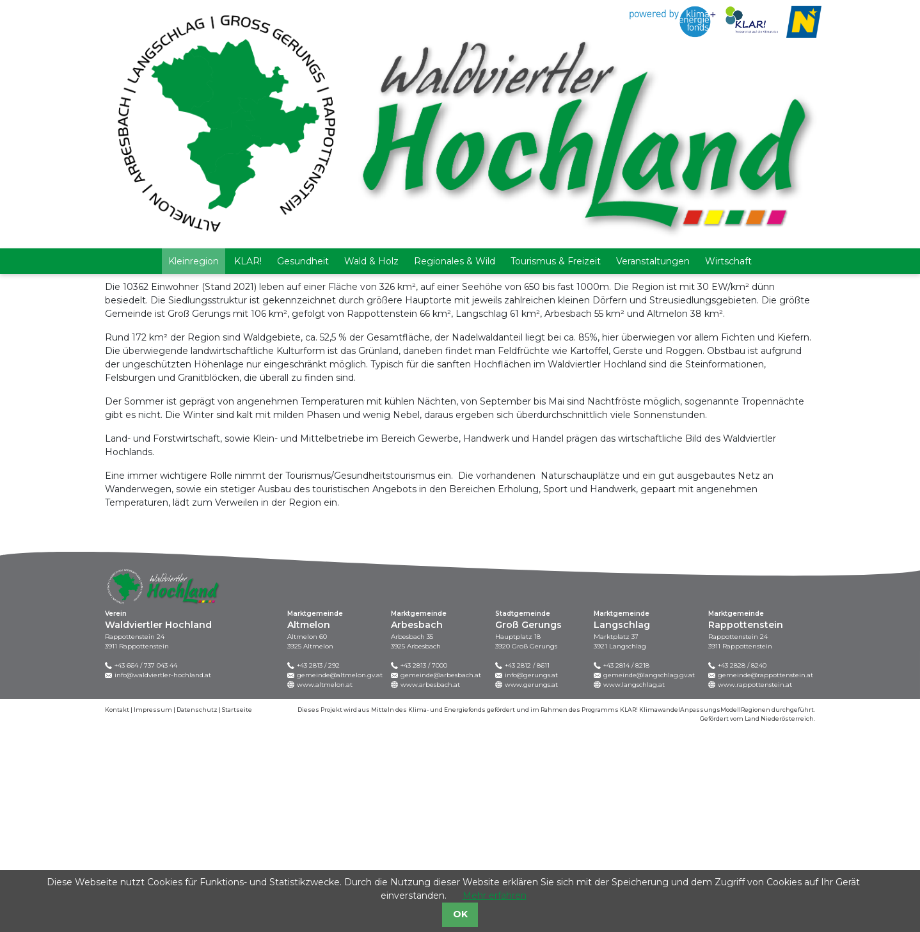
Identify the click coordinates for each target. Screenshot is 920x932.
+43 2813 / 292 (318, 868)
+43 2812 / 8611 (527, 868)
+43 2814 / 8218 (626, 868)
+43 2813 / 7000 (424, 868)
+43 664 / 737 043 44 (146, 868)
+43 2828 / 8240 (742, 868)
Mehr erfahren (495, 895)
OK (460, 914)
